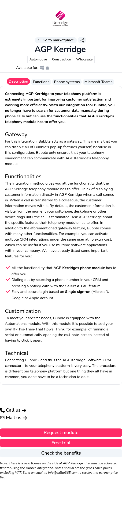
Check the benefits (61, 453)
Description (18, 81)
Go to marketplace (56, 40)
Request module (61, 432)
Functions (41, 81)
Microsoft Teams (98, 81)
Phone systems (67, 81)
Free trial (61, 443)
